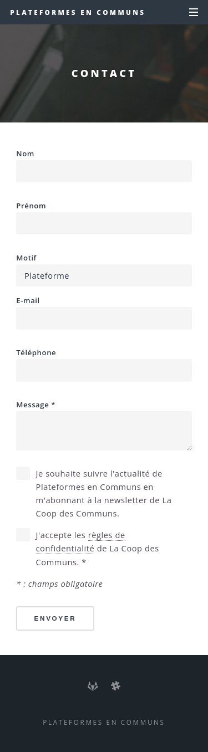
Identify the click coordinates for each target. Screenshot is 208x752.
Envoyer (55, 618)
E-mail (103, 312)
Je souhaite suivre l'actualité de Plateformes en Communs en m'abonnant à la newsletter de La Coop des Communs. (104, 493)
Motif (103, 270)
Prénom (103, 218)
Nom (103, 166)
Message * (103, 425)
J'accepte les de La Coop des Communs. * (97, 548)
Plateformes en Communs (77, 12)
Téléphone (103, 364)
